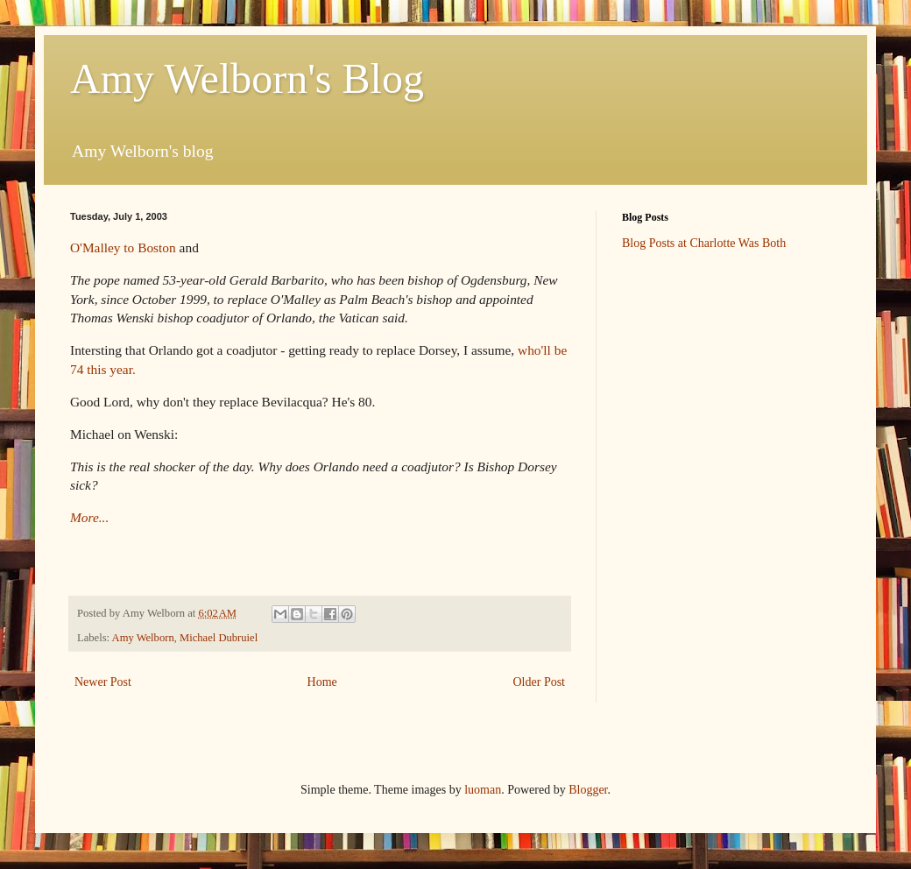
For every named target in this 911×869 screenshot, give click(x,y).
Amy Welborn (143, 638)
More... (89, 517)
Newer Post (102, 682)
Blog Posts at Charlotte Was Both (704, 243)
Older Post (539, 682)
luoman (482, 789)
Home (322, 682)
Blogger (587, 789)
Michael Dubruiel (219, 638)
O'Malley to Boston (123, 247)
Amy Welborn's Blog (247, 78)
